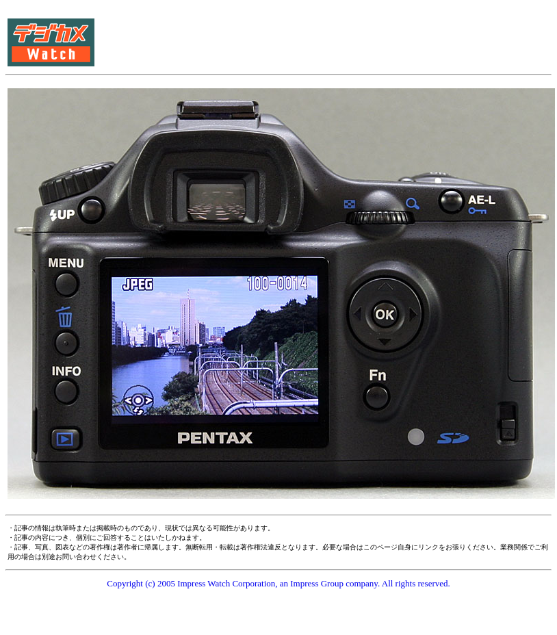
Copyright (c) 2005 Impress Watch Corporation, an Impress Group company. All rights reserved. (278, 583)
